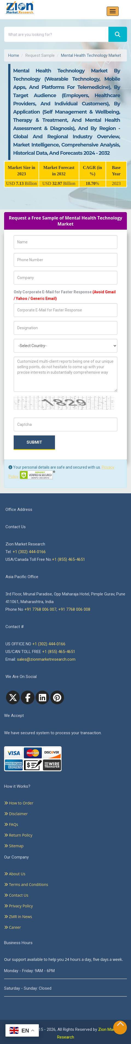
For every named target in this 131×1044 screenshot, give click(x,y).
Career (12, 927)
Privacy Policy (18, 905)
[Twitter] (13, 697)
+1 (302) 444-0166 (29, 551)
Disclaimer (16, 813)
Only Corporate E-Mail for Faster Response (65, 295)
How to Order (18, 803)
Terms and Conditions (26, 884)
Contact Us (16, 895)
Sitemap (14, 845)
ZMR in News (18, 916)
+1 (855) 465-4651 (68, 559)
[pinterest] (57, 697)
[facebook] (27, 697)
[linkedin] (42, 697)
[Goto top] (120, 1025)
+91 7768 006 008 (74, 609)
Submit (34, 442)
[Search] (118, 34)
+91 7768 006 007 (40, 609)
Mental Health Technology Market (91, 55)
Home (13, 55)
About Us (14, 873)
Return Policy (18, 835)
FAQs (11, 824)
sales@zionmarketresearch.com (46, 659)
